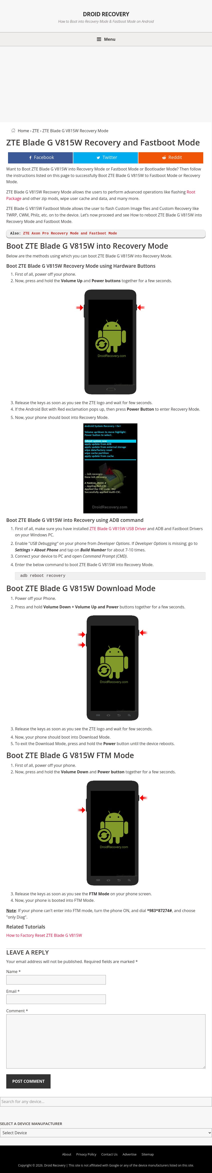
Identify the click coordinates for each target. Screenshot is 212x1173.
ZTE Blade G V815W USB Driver (118, 528)
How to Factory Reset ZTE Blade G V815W (44, 935)
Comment (17, 1011)
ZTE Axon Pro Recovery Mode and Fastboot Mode (70, 233)
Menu (110, 39)
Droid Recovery (106, 13)
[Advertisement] (106, 83)
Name (13, 971)
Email (13, 991)
